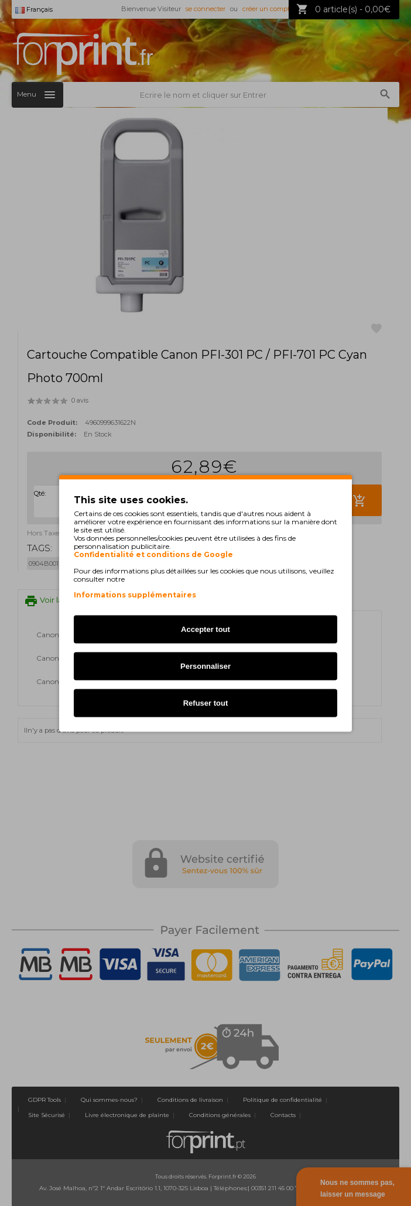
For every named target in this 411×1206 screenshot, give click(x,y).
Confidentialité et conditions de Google (153, 554)
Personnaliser (205, 665)
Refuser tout (205, 702)
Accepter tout (205, 628)
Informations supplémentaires (135, 594)
